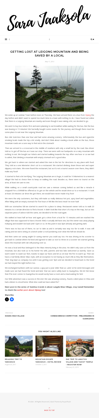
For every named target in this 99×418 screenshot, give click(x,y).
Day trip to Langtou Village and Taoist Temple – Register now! (79, 362)
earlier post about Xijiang (29, 290)
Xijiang (88, 115)
